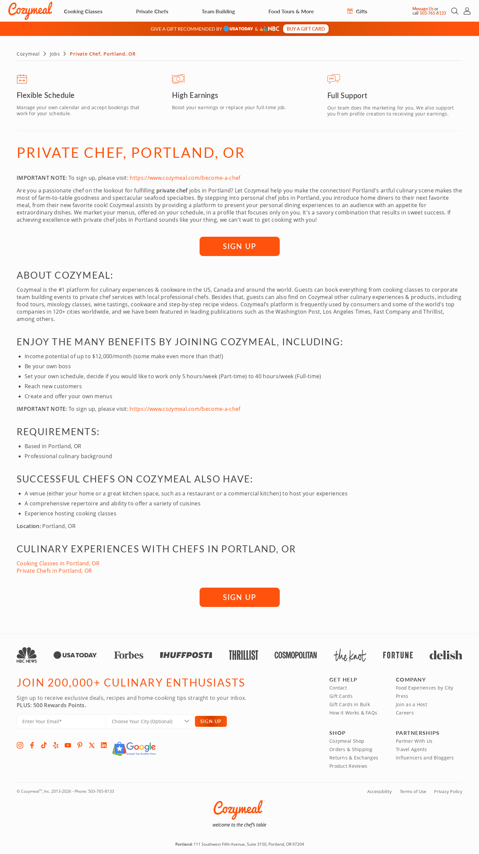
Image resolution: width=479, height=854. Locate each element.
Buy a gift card (306, 28)
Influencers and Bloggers (425, 756)
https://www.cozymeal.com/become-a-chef (185, 176)
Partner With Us (414, 739)
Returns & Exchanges (353, 756)
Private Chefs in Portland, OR (54, 569)
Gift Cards (341, 695)
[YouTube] (68, 743)
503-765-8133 (101, 790)
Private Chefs (152, 11)
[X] (91, 743)
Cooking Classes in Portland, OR (58, 562)
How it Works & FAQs (353, 711)
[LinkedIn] (103, 743)
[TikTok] (44, 743)
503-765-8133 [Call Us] (433, 13)
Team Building (218, 11)
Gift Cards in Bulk (349, 703)
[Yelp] (56, 743)
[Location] (154, 720)
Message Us (422, 9)
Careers (405, 711)
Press (402, 695)
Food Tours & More (291, 11)
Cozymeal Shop (347, 739)
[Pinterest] (80, 743)
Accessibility (379, 790)
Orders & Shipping (351, 748)
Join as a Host (411, 703)
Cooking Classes (83, 11)
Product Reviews (348, 764)
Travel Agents (411, 748)
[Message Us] (406, 11)
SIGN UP (239, 244)
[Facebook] (32, 743)
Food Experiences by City (424, 686)
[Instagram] (20, 743)
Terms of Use (413, 790)
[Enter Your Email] (61, 720)
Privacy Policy (448, 790)
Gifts (357, 11)
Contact (338, 686)
